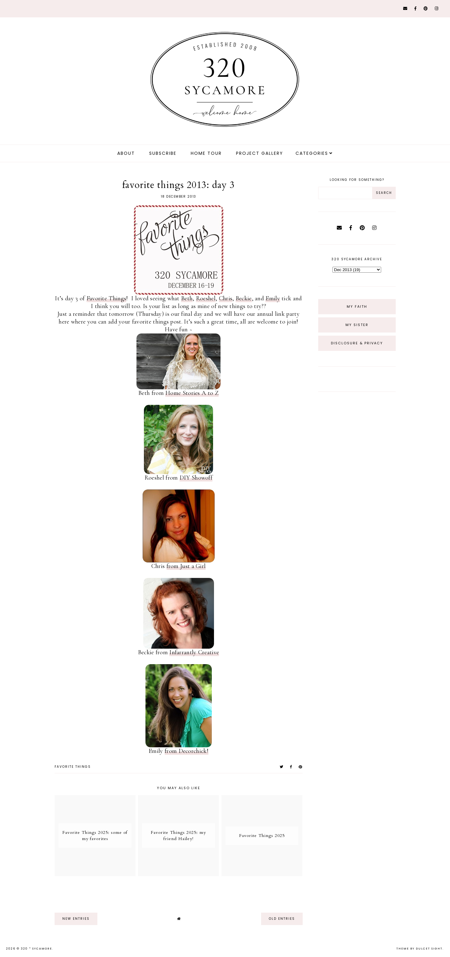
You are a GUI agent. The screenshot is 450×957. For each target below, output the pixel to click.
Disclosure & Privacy (357, 343)
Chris (226, 298)
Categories (312, 153)
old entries (282, 918)
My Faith (357, 306)
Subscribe (162, 153)
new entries (76, 918)
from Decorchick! (186, 751)
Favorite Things (107, 298)
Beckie (244, 298)
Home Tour (206, 153)
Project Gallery (259, 153)
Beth (187, 298)
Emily (272, 298)
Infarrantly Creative (194, 652)
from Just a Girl (186, 566)
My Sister (356, 324)
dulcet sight (429, 948)
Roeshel (206, 298)
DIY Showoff (196, 477)
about (126, 153)
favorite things (73, 766)
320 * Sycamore (36, 948)
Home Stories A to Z (192, 393)
